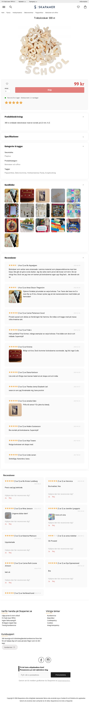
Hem (2, 12)
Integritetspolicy (53, 625)
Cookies (50, 623)
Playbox (8, 156)
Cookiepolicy (52, 620)
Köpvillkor (50, 618)
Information (83, 1)
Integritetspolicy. (64, 680)
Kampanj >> (33, 1)
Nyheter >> (22, 1)
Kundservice (51, 616)
